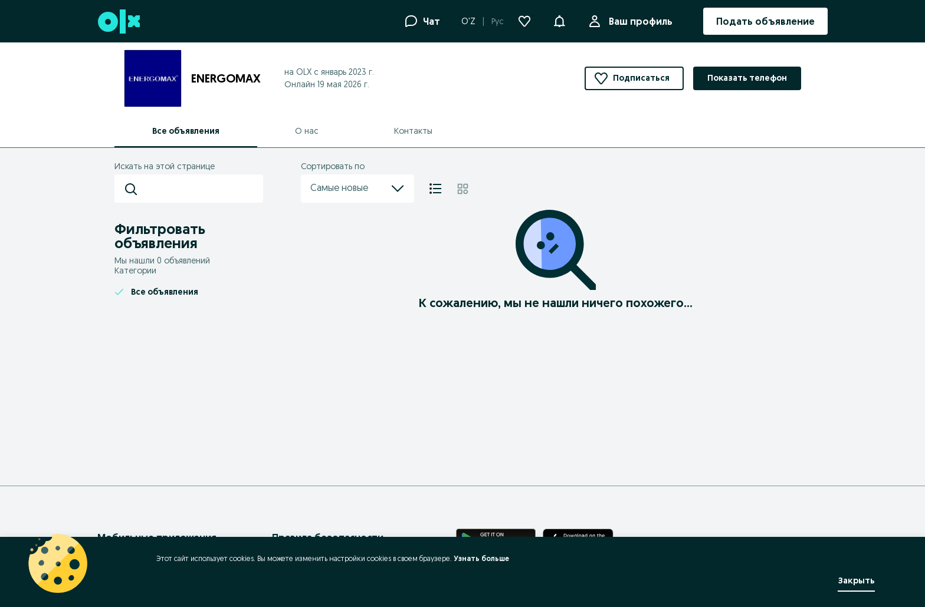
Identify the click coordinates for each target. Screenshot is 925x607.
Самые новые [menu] (357, 189)
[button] (559, 20)
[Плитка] (463, 188)
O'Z (468, 21)
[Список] (435, 188)
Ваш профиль (638, 21)
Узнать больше (481, 558)
